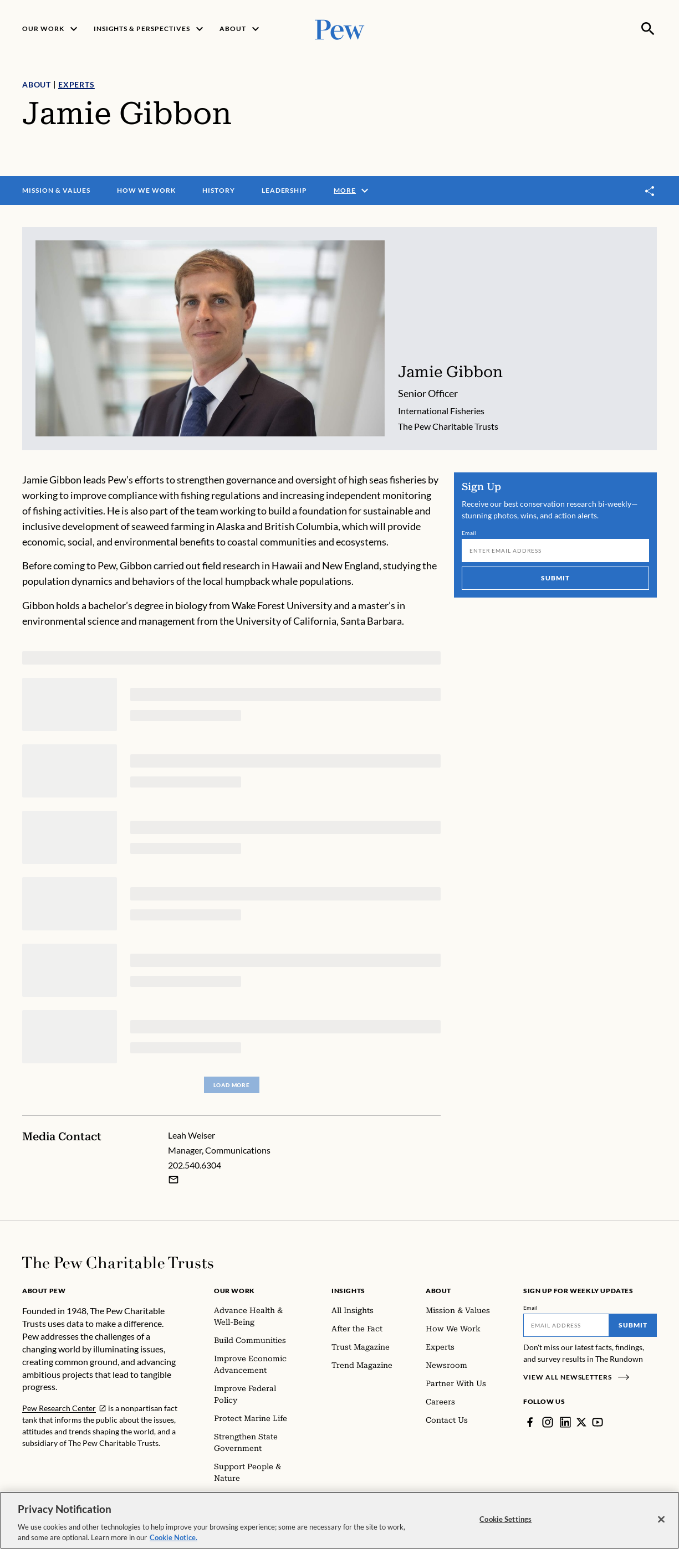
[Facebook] (530, 1422)
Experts (76, 84)
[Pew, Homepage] (340, 28)
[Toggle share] (650, 190)
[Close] (661, 1522)
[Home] (117, 1263)
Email (469, 533)
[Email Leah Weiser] (173, 1179)
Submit (555, 578)
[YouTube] (597, 1422)
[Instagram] (547, 1422)
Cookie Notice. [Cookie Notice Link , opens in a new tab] (173, 1540)
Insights (348, 1290)
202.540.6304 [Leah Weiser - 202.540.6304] (194, 1165)
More (352, 190)
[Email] (555, 550)
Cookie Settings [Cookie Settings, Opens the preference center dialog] (505, 1521)
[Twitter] (581, 1422)
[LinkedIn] (565, 1422)
